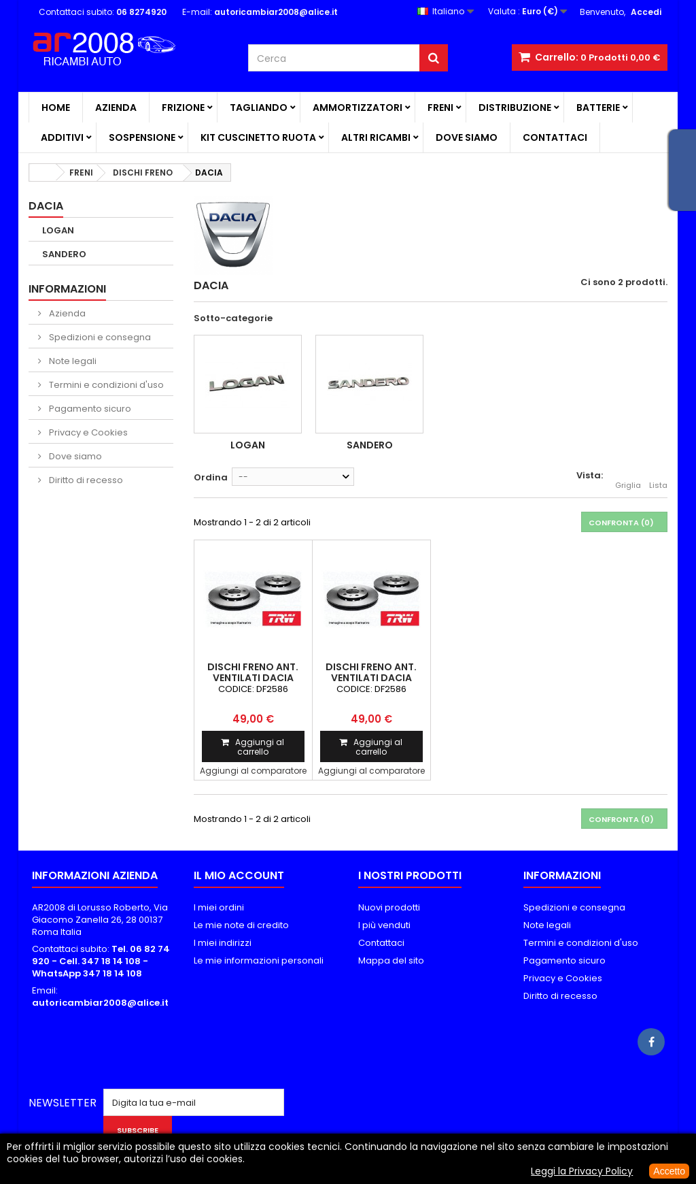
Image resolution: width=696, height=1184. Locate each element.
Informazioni (67, 289)
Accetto (669, 1171)
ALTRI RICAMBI (376, 137)
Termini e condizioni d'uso (105, 384)
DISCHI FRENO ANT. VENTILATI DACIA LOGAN (252, 677)
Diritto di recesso (85, 480)
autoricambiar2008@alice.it (100, 1002)
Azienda (116, 107)
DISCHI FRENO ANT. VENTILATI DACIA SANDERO (371, 677)
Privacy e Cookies (87, 432)
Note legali (72, 361)
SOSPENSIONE (142, 137)
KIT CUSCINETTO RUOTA (258, 137)
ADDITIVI (62, 137)
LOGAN (58, 230)
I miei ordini (219, 907)
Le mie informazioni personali (259, 960)
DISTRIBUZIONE (514, 107)
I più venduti (384, 925)
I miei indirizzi (222, 942)
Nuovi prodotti (389, 907)
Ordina (211, 477)
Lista (658, 478)
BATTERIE (598, 107)
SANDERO (64, 254)
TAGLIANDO (259, 107)
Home (55, 107)
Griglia (628, 478)
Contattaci (555, 137)
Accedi (646, 12)
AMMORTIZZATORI (357, 107)
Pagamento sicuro (89, 408)
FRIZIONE (183, 107)
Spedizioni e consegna (99, 337)
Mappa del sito (391, 960)
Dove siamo (467, 137)
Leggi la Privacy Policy (582, 1171)
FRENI (440, 107)
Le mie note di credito (241, 925)
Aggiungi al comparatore (253, 770)
